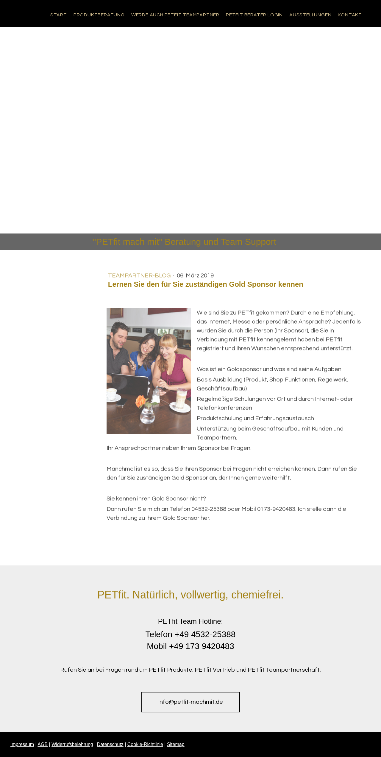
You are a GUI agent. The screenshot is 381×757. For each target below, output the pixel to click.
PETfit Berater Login (254, 14)
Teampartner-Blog (140, 277)
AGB (43, 744)
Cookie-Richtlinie (145, 744)
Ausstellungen (310, 14)
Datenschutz (110, 744)
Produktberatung (99, 14)
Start (58, 14)
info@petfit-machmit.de (190, 702)
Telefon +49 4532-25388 (191, 634)
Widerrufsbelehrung (72, 744)
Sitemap (176, 744)
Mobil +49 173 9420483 (190, 646)
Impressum (22, 744)
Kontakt (350, 14)
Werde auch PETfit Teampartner (175, 14)
